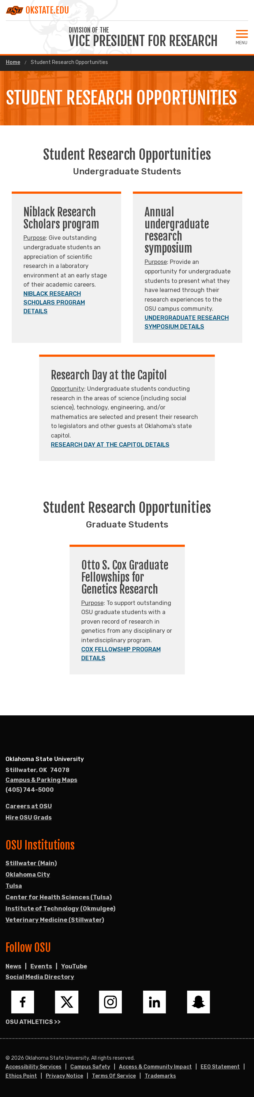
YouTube (74, 966)
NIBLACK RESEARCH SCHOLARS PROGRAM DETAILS (54, 302)
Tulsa (13, 885)
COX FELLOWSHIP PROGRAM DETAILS (121, 654)
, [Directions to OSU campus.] (37, 770)
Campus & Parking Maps (41, 779)
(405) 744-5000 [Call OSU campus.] (29, 789)
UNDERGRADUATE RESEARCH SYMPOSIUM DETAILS (187, 322)
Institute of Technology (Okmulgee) (60, 908)
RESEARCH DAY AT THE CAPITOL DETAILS (110, 444)
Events (41, 966)
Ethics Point (21, 1076)
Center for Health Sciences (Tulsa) (58, 897)
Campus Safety (90, 1067)
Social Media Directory (39, 976)
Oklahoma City (27, 874)
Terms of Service (114, 1076)
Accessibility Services (33, 1067)
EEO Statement (220, 1067)
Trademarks (160, 1076)
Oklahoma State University (44, 759)
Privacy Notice (64, 1076)
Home (13, 62)
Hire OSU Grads (28, 817)
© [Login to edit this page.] (7, 1058)
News (13, 966)
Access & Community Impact (155, 1067)
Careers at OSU (28, 806)
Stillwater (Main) (31, 863)
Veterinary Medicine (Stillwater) (54, 919)
